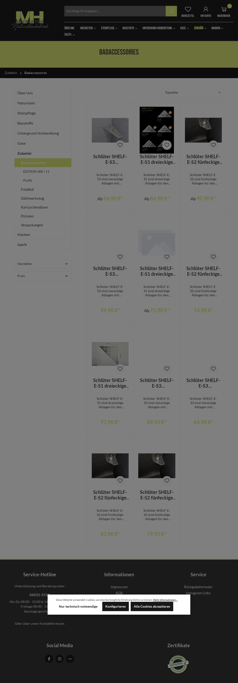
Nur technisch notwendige (78, 606)
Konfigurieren (115, 606)
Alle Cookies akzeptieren (152, 606)
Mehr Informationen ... (165, 599)
